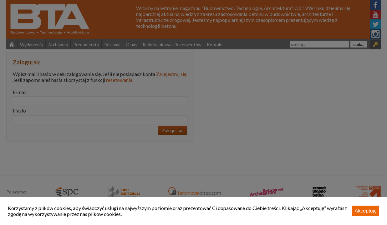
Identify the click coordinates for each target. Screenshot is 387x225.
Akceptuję (366, 210)
